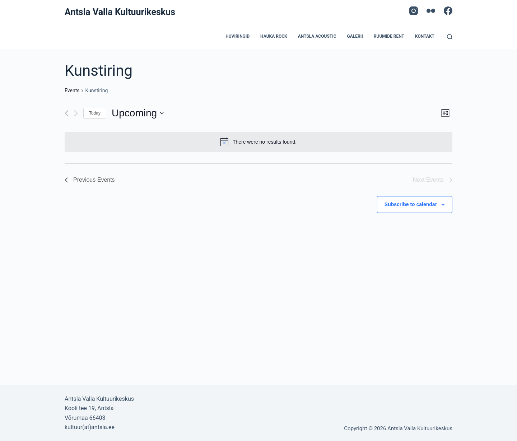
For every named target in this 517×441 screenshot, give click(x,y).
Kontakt (424, 36)
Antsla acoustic (317, 36)
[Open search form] (449, 37)
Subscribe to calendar (411, 204)
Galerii (355, 36)
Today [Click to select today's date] (95, 113)
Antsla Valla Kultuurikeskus (120, 12)
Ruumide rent (389, 36)
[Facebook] (448, 10)
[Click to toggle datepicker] (138, 113)
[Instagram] (413, 10)
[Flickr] (431, 10)
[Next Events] (76, 113)
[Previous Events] (67, 113)
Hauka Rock (273, 36)
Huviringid (237, 36)
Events (72, 90)
